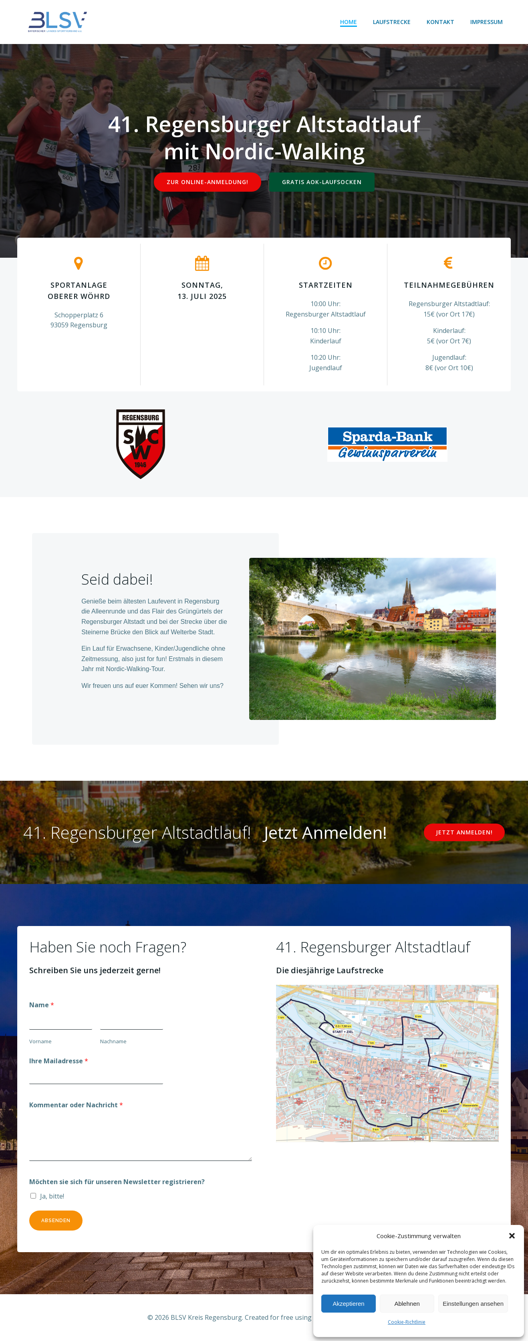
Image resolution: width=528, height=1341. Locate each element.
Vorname (40, 1041)
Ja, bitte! (52, 1196)
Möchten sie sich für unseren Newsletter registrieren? (117, 1181)
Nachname (113, 1041)
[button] (512, 1236)
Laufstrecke (392, 22)
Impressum (486, 22)
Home (348, 22)
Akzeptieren (348, 1303)
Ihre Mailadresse (58, 1060)
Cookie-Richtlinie (406, 1322)
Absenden (56, 1220)
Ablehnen (406, 1303)
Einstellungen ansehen (473, 1303)
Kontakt (440, 22)
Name (41, 1004)
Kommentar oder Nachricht (76, 1104)
